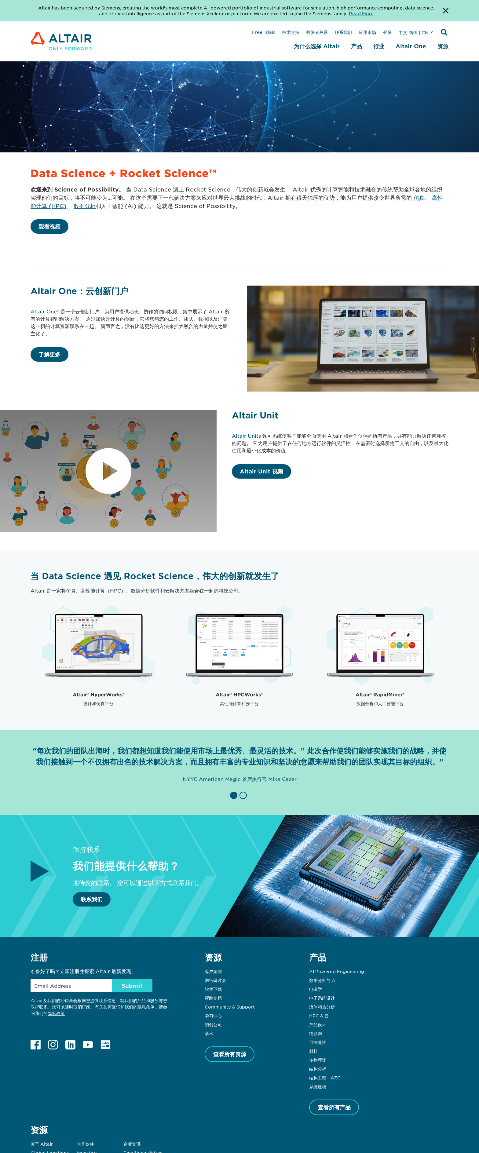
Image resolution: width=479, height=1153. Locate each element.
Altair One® (45, 311)
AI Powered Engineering (336, 971)
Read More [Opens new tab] (361, 13)
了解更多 (49, 354)
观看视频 (49, 226)
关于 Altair (42, 1144)
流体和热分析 (322, 1006)
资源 (442, 46)
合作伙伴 (85, 1144)
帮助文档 (213, 998)
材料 (313, 1051)
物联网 (315, 1033)
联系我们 (343, 32)
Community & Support (230, 1006)
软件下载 (213, 989)
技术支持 (290, 32)
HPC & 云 (319, 1015)
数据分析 (85, 206)
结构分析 (317, 1068)
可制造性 (317, 1042)
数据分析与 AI (323, 980)
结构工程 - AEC (325, 1077)
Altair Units (246, 435)
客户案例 (213, 971)
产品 (356, 46)
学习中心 (213, 1015)
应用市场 (367, 32)
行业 (378, 46)
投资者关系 (317, 32)
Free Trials (263, 32)
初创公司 (213, 1024)
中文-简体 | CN (414, 32)
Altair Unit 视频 (261, 471)
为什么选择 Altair (317, 46)
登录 (387, 32)
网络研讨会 (215, 980)
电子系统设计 (322, 998)
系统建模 (317, 1086)
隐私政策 (56, 1013)
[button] (235, 795)
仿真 (419, 197)
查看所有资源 (229, 1054)
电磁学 (315, 989)
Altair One (411, 46)
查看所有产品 (334, 1107)
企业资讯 (132, 1144)
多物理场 (317, 1060)
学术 (209, 1033)
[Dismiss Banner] (445, 10)
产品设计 (317, 1024)
